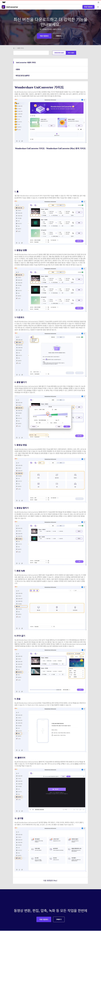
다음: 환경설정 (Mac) (50, 880)
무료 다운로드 (88, 7)
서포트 (18, 69)
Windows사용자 (59, 53)
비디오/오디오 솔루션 (22, 75)
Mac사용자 (71, 53)
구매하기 (58, 36)
